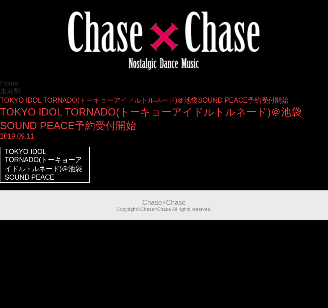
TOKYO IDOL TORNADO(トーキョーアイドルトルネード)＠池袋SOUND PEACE (43, 164)
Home (9, 83)
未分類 (10, 91)
